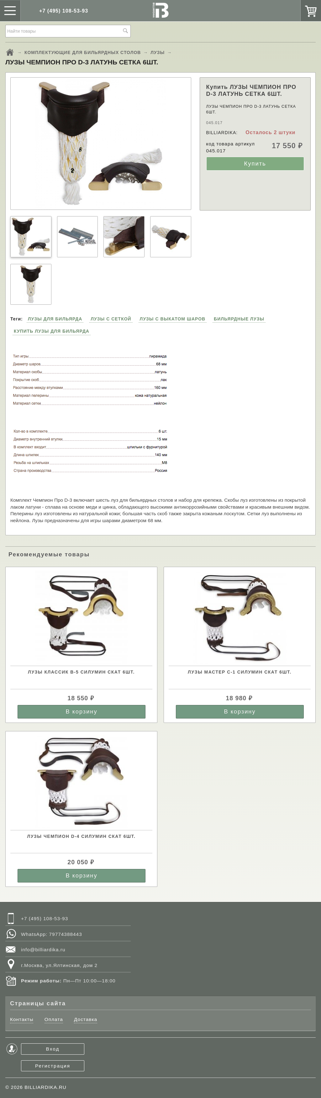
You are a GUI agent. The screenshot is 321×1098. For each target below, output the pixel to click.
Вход (53, 1049)
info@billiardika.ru (43, 949)
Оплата (54, 1019)
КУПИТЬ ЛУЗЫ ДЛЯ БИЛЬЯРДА (51, 331)
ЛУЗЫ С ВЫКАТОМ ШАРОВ (173, 318)
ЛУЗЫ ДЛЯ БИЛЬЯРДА (55, 318)
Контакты (21, 1019)
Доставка (85, 1019)
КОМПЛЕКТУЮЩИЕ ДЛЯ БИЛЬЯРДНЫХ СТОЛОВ (82, 52)
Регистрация (52, 1065)
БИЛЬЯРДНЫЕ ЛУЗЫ (239, 318)
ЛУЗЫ (157, 52)
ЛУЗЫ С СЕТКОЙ (111, 318)
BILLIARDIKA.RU (45, 1087)
